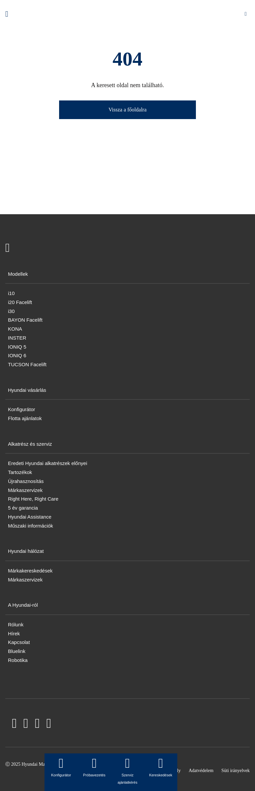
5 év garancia (23, 508)
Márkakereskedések (30, 570)
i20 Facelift (20, 302)
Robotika (18, 660)
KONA (15, 329)
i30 (11, 311)
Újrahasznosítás (26, 481)
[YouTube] (26, 724)
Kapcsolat (19, 642)
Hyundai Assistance (29, 517)
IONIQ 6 (17, 355)
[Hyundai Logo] (6, 14)
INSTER (17, 338)
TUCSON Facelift (27, 364)
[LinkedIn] (37, 724)
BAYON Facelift (25, 320)
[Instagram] (48, 724)
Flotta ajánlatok (25, 418)
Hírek (14, 633)
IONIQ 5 (17, 347)
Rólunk (16, 624)
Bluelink (17, 651)
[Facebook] (14, 724)
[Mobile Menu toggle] (246, 14)
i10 (11, 293)
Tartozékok (20, 472)
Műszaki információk (30, 526)
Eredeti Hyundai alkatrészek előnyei (47, 463)
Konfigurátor (21, 409)
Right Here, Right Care (33, 499)
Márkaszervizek (25, 490)
